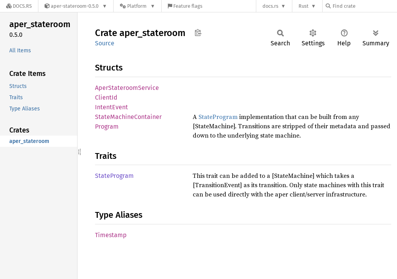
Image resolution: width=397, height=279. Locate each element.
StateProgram (218, 116)
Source (104, 43)
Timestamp (111, 235)
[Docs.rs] (19, 6)
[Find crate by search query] (364, 6)
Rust (304, 6)
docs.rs (270, 6)
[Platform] (137, 6)
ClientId (106, 97)
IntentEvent (111, 107)
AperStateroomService (127, 87)
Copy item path (198, 32)
